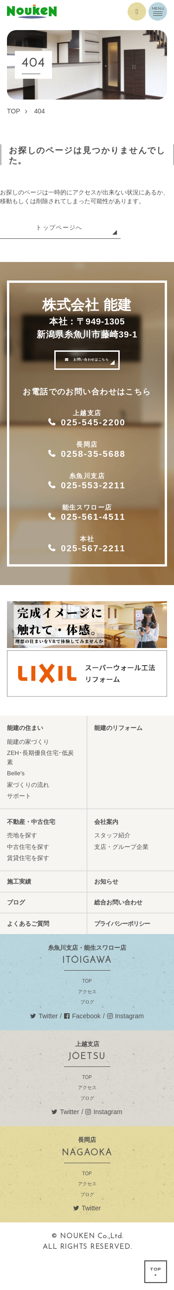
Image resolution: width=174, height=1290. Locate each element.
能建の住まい (25, 756)
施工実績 (19, 909)
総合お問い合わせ (118, 931)
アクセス (87, 1019)
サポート (19, 824)
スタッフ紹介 (112, 863)
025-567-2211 (95, 574)
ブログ (16, 931)
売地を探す (22, 863)
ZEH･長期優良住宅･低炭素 (40, 786)
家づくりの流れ (28, 813)
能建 (87, 11)
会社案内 (106, 850)
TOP (87, 1008)
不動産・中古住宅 (31, 850)
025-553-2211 (95, 503)
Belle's (16, 801)
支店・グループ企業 (121, 875)
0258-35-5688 (95, 467)
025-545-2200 (95, 431)
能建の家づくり (28, 770)
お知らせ (106, 909)
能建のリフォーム (118, 756)
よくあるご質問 (28, 951)
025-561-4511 (95, 538)
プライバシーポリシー (122, 951)
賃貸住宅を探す (28, 886)
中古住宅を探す (28, 875)
